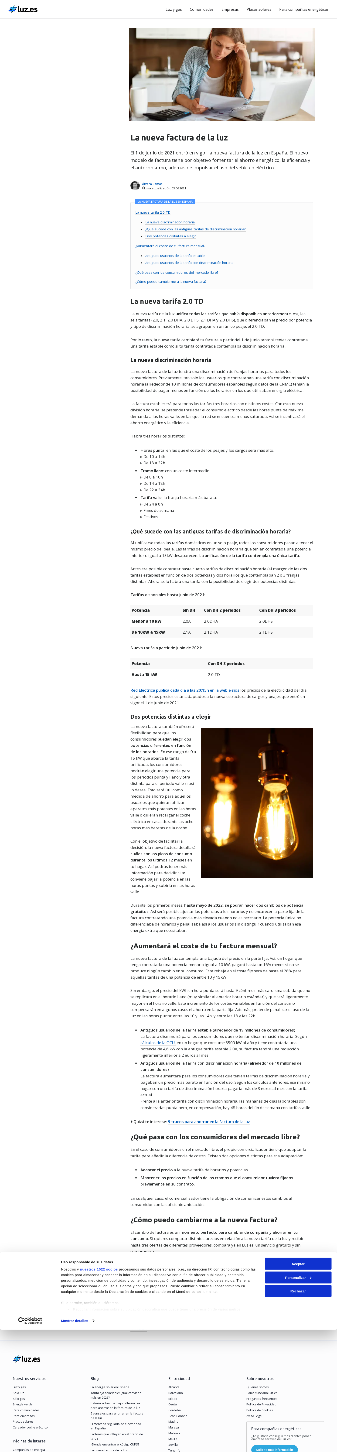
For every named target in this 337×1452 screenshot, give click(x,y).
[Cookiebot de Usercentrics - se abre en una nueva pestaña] (30, 1442)
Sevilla (173, 1363)
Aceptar (298, 1386)
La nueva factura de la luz (109, 1369)
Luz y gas (174, 9)
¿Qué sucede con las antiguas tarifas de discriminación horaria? (194, 229)
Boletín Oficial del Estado (286, 1240)
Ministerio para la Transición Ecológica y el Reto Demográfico (202, 1240)
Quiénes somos (257, 1305)
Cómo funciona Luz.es (262, 1311)
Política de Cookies (259, 1328)
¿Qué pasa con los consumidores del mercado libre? (175, 272)
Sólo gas (19, 1317)
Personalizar (298, 1400)
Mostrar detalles (74, 1443)
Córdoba (174, 1328)
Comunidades (202, 9)
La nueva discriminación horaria (168, 222)
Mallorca (174, 1352)
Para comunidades (26, 1328)
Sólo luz (18, 1311)
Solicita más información (274, 1368)
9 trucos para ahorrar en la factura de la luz (207, 1058)
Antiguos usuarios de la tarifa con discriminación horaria (188, 262)
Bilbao (172, 1317)
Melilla (172, 1357)
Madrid (173, 1340)
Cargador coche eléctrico (30, 1346)
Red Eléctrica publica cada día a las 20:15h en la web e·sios (183, 690)
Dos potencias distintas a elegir (169, 236)
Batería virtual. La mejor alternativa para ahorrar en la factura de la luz (115, 1323)
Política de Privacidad (261, 1323)
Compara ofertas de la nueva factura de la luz (176, 1217)
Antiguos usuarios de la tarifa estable (173, 255)
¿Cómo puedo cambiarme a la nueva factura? (169, 281)
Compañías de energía (29, 1368)
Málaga (173, 1346)
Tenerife (174, 1369)
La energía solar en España (110, 1305)
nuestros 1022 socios (99, 1391)
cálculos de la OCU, (156, 979)
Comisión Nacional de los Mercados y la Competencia (178, 1246)
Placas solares (259, 9)
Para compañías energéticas (304, 9)
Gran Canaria (177, 1334)
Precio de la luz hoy (26, 1374)
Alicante (174, 1305)
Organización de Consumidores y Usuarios (270, 1246)
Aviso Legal (254, 1334)
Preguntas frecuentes (261, 1317)
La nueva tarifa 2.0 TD (151, 212)
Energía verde (23, 1323)
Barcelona (175, 1311)
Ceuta (172, 1323)
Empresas (230, 9)
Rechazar (298, 1413)
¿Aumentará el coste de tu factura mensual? (169, 245)
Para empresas (24, 1334)
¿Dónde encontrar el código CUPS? (115, 1363)
